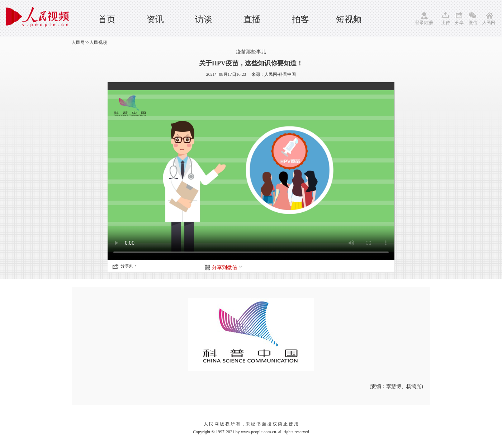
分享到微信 (227, 267)
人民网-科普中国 (280, 74)
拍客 (300, 19)
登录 (419, 22)
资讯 (155, 19)
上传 (445, 22)
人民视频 (98, 42)
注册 (429, 22)
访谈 (203, 19)
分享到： (129, 265)
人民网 (488, 22)
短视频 (349, 19)
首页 (106, 19)
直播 (252, 19)
